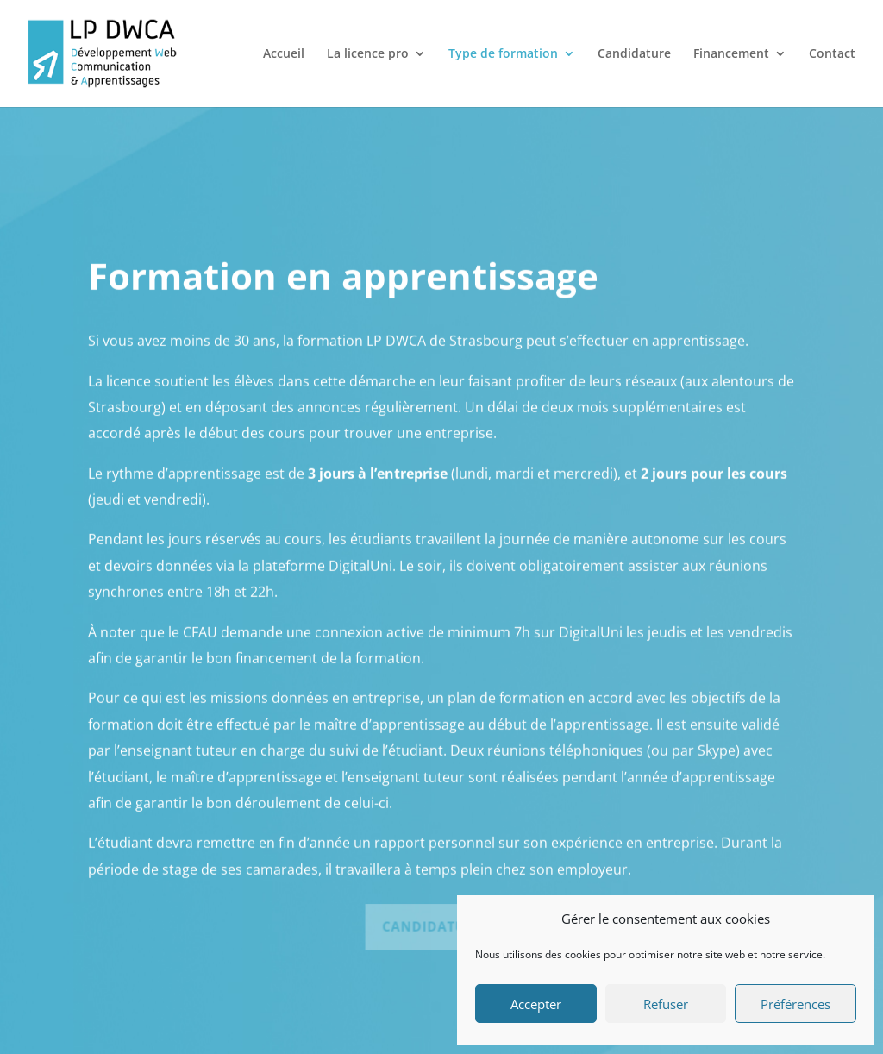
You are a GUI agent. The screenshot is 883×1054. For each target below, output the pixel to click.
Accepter (535, 1004)
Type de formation (503, 54)
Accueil (283, 54)
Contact (832, 54)
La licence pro (368, 54)
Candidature (634, 54)
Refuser (665, 1004)
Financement (731, 54)
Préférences (795, 1004)
